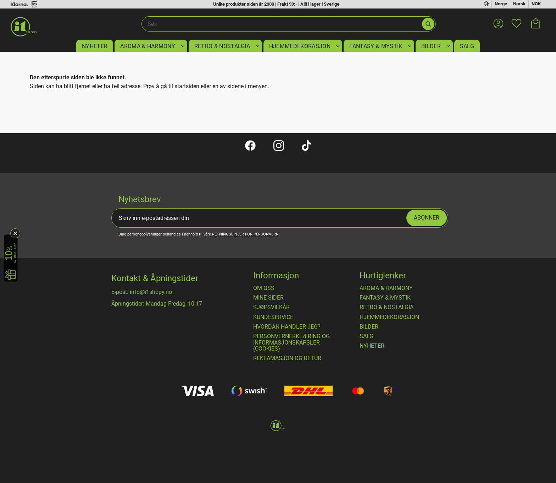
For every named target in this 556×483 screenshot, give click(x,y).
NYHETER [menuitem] (94, 46)
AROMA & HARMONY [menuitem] (147, 46)
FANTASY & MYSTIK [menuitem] (375, 46)
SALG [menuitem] (467, 46)
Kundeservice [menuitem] (273, 317)
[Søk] (428, 24)
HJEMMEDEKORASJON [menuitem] (299, 46)
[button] (516, 19)
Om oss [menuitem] (263, 288)
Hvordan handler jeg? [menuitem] (287, 327)
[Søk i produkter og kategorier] (281, 24)
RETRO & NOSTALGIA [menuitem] (222, 46)
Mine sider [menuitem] (268, 298)
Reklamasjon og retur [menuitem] (287, 358)
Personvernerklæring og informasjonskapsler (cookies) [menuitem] (291, 342)
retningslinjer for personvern (245, 234)
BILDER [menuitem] (431, 46)
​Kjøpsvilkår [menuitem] (271, 307)
